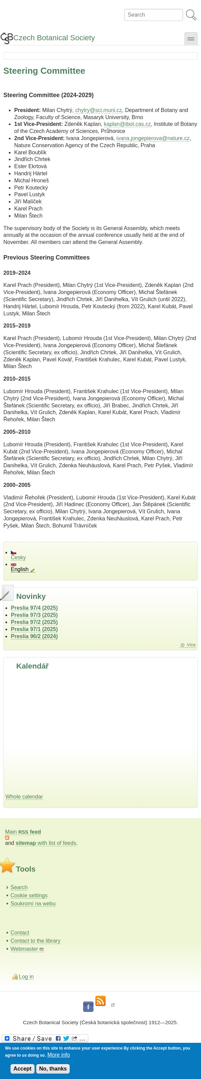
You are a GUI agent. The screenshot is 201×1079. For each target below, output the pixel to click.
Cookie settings (28, 895)
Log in (26, 977)
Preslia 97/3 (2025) (34, 615)
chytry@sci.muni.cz (98, 110)
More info (58, 1055)
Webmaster (27, 949)
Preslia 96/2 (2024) (34, 636)
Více (191, 644)
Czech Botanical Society (54, 37)
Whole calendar (24, 797)
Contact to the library (35, 941)
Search (19, 887)
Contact (19, 933)
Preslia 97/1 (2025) (34, 629)
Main (23, 832)
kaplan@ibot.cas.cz (127, 124)
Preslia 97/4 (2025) (34, 608)
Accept (22, 1069)
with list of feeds (46, 843)
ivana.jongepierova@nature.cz (152, 138)
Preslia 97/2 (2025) (34, 622)
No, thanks (53, 1069)
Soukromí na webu (32, 903)
